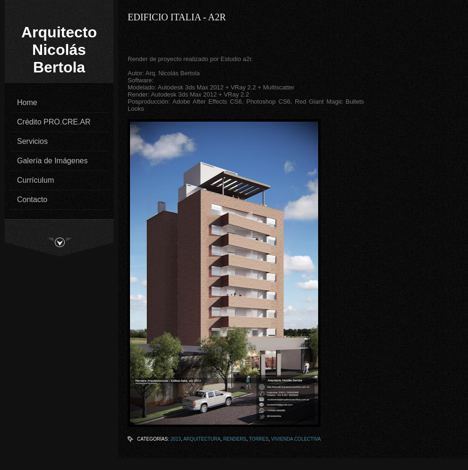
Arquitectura (202, 439)
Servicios (32, 141)
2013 (175, 439)
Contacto (32, 199)
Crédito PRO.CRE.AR (54, 122)
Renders (234, 439)
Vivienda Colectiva (296, 439)
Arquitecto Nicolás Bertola (59, 50)
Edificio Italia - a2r (177, 17)
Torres (259, 439)
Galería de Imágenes (52, 161)
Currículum (35, 180)
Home (27, 102)
